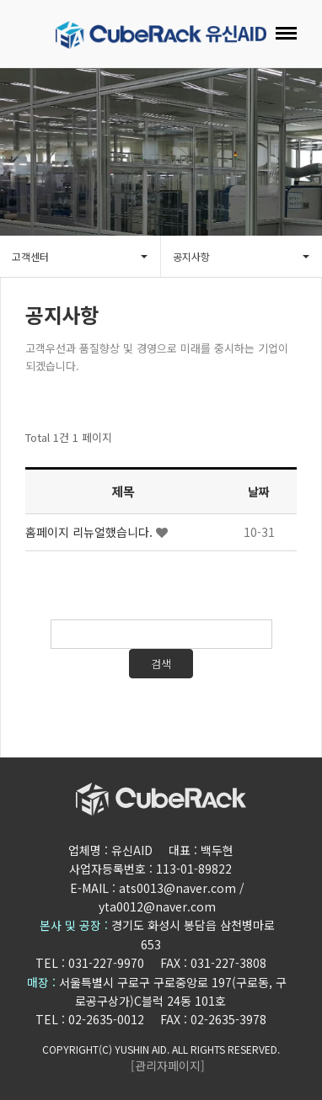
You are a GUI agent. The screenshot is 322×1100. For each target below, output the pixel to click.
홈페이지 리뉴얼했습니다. (90, 536)
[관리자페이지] (168, 1065)
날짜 (259, 495)
